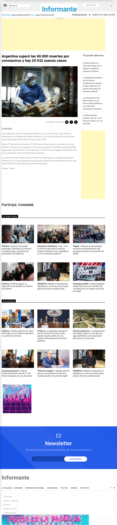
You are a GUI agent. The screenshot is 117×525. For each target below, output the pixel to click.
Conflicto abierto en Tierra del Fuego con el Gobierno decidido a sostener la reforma (92, 67)
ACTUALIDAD (7, 488)
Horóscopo (7, 496)
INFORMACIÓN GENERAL (34, 488)
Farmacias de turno (79, 15)
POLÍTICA (64, 488)
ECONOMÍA (18, 488)
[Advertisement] (53, 34)
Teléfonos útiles (9, 512)
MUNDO (74, 488)
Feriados (6, 504)
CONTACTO (84, 488)
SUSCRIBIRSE (75, 459)
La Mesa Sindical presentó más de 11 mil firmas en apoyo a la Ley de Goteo (93, 119)
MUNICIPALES (52, 488)
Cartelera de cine (10, 508)
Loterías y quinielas (11, 500)
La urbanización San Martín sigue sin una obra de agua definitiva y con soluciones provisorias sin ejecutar (93, 103)
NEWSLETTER (91, 5)
